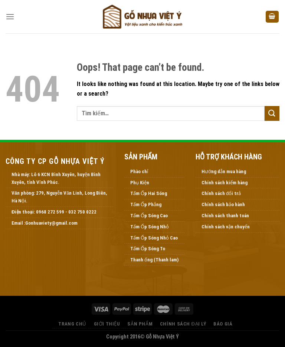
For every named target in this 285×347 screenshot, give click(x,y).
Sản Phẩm (140, 324)
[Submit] (272, 113)
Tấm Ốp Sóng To (147, 248)
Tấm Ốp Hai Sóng (148, 193)
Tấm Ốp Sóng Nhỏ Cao (154, 238)
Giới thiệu (107, 324)
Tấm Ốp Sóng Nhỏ (149, 226)
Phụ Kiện (139, 182)
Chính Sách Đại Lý (183, 324)
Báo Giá (222, 324)
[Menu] (10, 16)
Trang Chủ (72, 324)
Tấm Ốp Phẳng (145, 204)
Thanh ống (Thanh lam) (154, 259)
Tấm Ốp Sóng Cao (149, 215)
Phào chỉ (139, 171)
